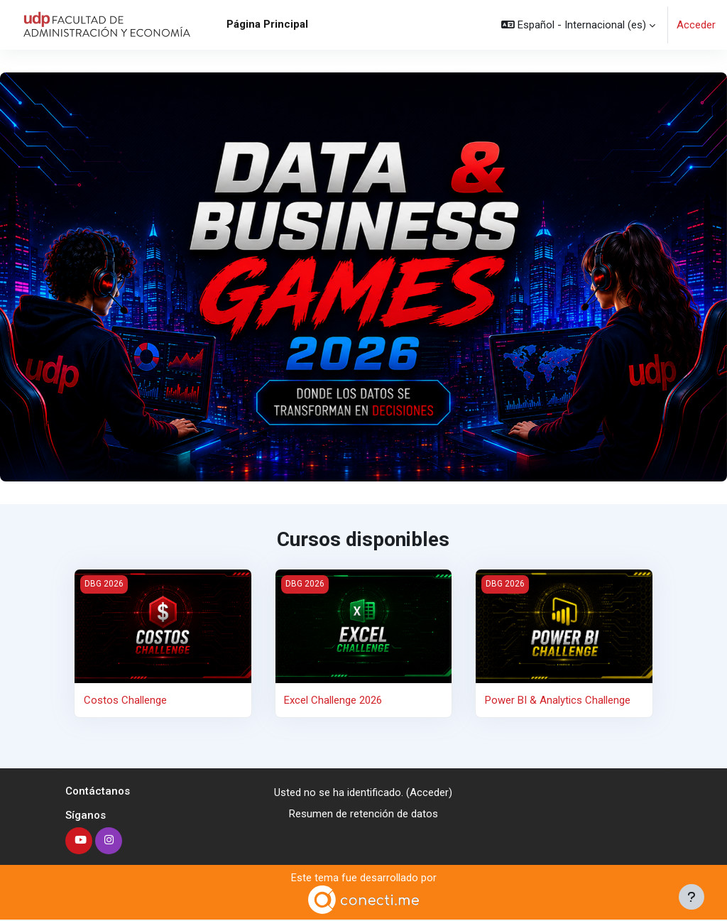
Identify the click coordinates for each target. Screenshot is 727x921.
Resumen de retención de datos (363, 814)
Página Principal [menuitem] (267, 24)
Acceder (696, 24)
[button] (578, 25)
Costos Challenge (125, 700)
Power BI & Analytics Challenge (557, 700)
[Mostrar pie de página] (691, 897)
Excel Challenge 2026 (333, 700)
